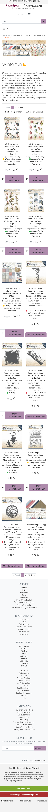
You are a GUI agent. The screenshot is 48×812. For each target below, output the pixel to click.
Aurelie (24, 658)
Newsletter (24, 634)
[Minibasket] (29, 14)
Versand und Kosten (24, 627)
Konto (24, 595)
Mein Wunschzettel (24, 600)
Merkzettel (24, 598)
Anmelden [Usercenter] (21, 14)
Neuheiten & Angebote (24, 710)
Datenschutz (24, 624)
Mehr (24, 698)
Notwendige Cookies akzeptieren (24, 795)
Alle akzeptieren (24, 788)
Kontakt (24, 588)
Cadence (24, 663)
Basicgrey (24, 661)
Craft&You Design (24, 688)
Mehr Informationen (14, 179)
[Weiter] (21, 107)
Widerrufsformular (24, 605)
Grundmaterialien (24, 712)
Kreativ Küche (24, 717)
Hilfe (24, 590)
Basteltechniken (24, 715)
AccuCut (24, 649)
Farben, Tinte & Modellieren (24, 730)
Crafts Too (24, 696)
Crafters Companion (24, 693)
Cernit (24, 668)
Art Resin (24, 656)
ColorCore (24, 671)
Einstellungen (7, 801)
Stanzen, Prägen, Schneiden (24, 722)
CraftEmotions (24, 691)
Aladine (24, 651)
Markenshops (24, 720)
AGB (24, 622)
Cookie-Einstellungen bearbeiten (24, 608)
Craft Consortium (24, 683)
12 (35, 112)
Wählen (13, 112)
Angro (24, 653)
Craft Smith (24, 686)
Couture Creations (24, 678)
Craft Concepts (24, 681)
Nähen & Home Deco (24, 727)
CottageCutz (24, 673)
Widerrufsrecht (24, 629)
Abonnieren (40, 748)
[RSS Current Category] (24, 65)
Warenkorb (24, 593)
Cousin (24, 676)
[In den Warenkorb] (2, 179)
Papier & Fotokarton (24, 725)
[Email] (18, 748)
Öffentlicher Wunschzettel (24, 603)
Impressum (24, 619)
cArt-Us (24, 666)
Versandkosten (40, 760)
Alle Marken (24, 646)
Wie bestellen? (24, 632)
